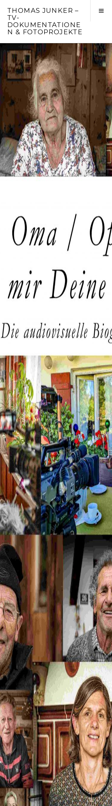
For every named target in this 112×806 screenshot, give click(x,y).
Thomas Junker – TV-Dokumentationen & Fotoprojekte (44, 21)
